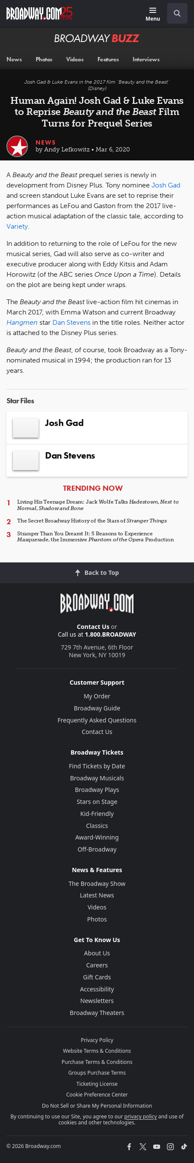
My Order (97, 696)
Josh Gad (166, 185)
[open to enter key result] (177, 13)
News (46, 142)
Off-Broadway (97, 849)
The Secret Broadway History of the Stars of (92, 521)
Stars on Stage (97, 801)
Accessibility (97, 989)
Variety (17, 226)
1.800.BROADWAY (110, 634)
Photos (97, 919)
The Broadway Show (97, 883)
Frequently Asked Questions (97, 720)
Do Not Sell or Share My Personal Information (97, 1105)
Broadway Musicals (97, 778)
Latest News (97, 895)
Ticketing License (97, 1083)
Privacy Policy (97, 1040)
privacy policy (140, 1116)
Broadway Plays (97, 789)
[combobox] (174, 13)
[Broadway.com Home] (39, 13)
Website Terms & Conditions (97, 1050)
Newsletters (97, 1001)
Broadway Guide (97, 708)
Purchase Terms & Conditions (96, 1062)
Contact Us (93, 626)
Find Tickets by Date (97, 766)
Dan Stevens (71, 322)
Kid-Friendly (97, 814)
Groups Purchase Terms (97, 1072)
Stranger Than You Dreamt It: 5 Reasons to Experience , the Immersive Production (95, 537)
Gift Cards (97, 977)
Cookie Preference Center (97, 1094)
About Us (97, 953)
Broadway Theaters (97, 1013)
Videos (97, 907)
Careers (97, 965)
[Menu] (153, 15)
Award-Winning (96, 837)
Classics (97, 826)
